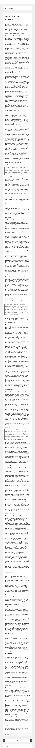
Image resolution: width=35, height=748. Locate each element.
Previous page (4, 740)
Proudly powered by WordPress (10, 746)
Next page (31, 740)
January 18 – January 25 (13, 17)
